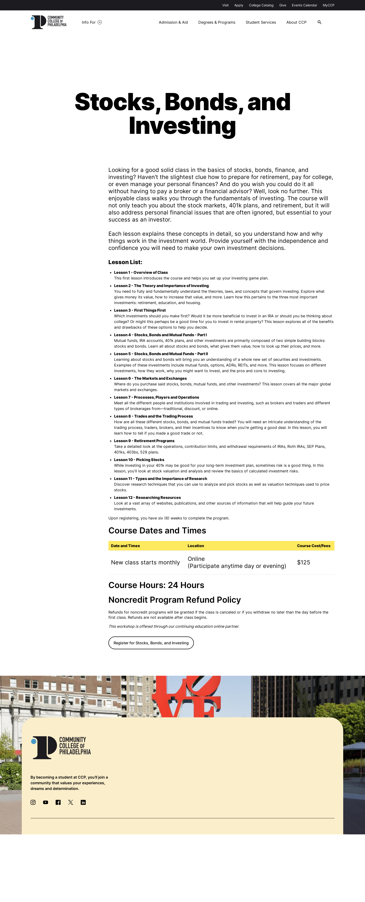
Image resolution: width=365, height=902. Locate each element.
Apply (238, 5)
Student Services (260, 22)
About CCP (297, 22)
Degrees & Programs (216, 22)
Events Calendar (304, 5)
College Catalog (261, 5)
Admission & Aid (173, 22)
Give (282, 5)
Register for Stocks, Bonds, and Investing (151, 643)
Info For (89, 22)
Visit (225, 5)
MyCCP (328, 5)
